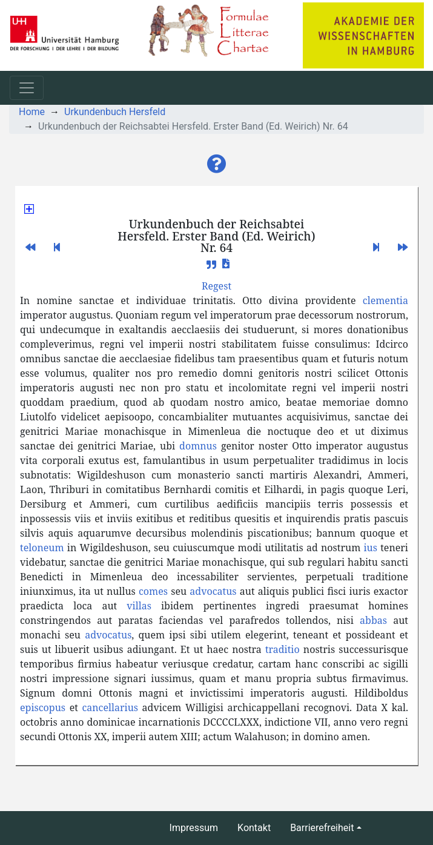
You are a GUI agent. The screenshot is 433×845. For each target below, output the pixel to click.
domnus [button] (198, 445)
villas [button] (139, 605)
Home (32, 112)
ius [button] (371, 547)
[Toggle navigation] (27, 88)
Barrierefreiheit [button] (322, 827)
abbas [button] (373, 620)
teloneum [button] (42, 547)
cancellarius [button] (110, 707)
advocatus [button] (213, 591)
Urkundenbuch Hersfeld (114, 112)
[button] (217, 164)
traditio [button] (282, 649)
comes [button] (153, 591)
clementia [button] (385, 300)
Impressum (194, 827)
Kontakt (254, 827)
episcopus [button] (42, 707)
